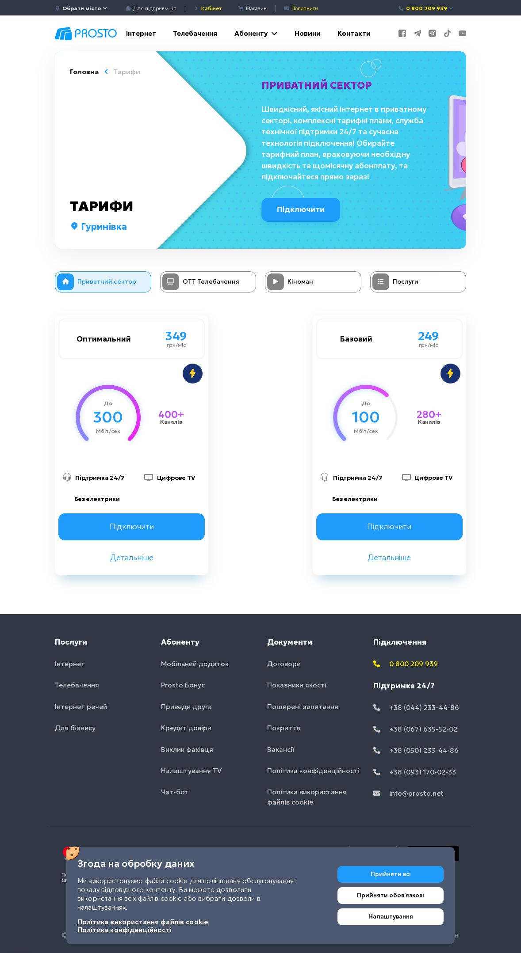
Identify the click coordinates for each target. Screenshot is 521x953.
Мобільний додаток (195, 664)
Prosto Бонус (183, 685)
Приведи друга (186, 706)
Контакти (354, 33)
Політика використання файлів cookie (307, 797)
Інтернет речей (81, 706)
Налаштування (390, 916)
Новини (308, 33)
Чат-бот (175, 792)
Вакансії (281, 749)
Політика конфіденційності (313, 771)
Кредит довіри (186, 728)
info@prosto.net (408, 793)
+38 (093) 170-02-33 (414, 772)
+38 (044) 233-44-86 (416, 707)
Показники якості (296, 685)
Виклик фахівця (187, 749)
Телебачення (195, 33)
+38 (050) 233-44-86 (416, 750)
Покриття (283, 728)
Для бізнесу (75, 728)
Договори (284, 664)
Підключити (304, 209)
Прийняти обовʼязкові (390, 895)
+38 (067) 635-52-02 (415, 729)
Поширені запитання (302, 706)
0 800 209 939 (426, 8)
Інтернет (141, 33)
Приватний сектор (318, 85)
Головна (84, 72)
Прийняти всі (391, 874)
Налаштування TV (191, 771)
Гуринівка (98, 226)
